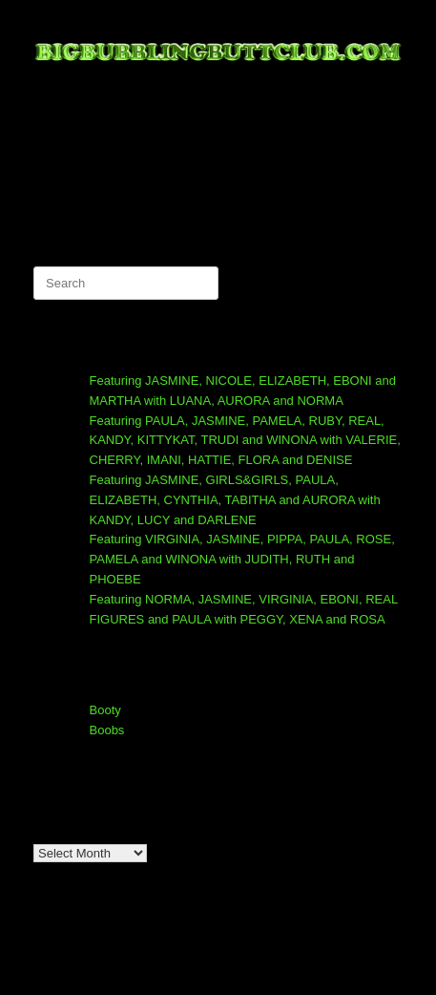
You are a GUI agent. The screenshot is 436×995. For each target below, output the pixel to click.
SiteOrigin (243, 957)
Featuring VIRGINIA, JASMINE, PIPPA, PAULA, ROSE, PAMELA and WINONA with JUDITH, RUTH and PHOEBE (242, 559)
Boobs (107, 730)
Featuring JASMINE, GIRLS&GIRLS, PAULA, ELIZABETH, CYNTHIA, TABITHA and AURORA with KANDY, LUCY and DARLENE (235, 500)
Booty (105, 710)
